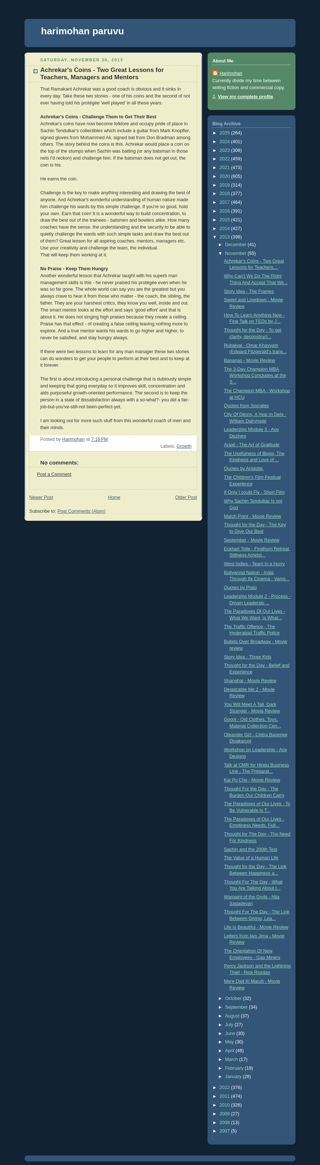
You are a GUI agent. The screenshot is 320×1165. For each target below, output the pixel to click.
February (235, 1068)
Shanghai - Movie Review (250, 680)
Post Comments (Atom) (81, 511)
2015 (225, 219)
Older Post (186, 497)
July (230, 1024)
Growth (183, 446)
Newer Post (41, 497)
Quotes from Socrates (246, 405)
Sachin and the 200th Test (251, 849)
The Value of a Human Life (251, 857)
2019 (225, 185)
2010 (225, 1105)
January (234, 1076)
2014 (225, 228)
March (232, 1059)
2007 (225, 1131)
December (236, 244)
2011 (225, 1096)
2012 (225, 1087)
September (237, 1007)
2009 (225, 1113)
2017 (225, 202)
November (236, 253)
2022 (225, 158)
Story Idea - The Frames (249, 291)
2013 (225, 237)
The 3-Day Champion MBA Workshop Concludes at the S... (255, 376)
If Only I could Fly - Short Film (254, 492)
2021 (225, 167)
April (230, 1050)
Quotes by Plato (240, 587)
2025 (225, 132)
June (231, 1033)
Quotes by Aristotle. (244, 468)
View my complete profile (245, 96)
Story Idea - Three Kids (247, 657)
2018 (225, 193)
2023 (225, 150)
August (233, 1016)
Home (114, 497)
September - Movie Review (251, 540)
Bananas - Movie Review (249, 360)
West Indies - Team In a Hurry (254, 563)
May (230, 1041)
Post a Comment (54, 474)
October (234, 998)
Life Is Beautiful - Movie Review (256, 927)
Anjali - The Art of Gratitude (252, 444)
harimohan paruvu (82, 31)
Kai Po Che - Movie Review (252, 780)
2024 (225, 141)
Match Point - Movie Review (252, 516)
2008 (225, 1122)
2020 (225, 176)
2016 (225, 211)
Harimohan (231, 73)
